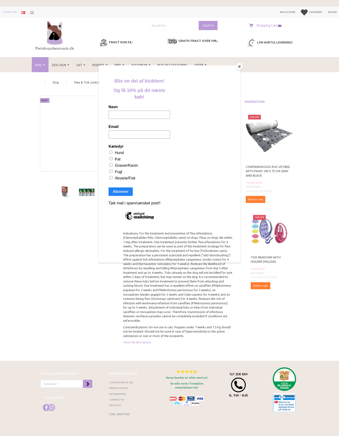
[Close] (239, 66)
